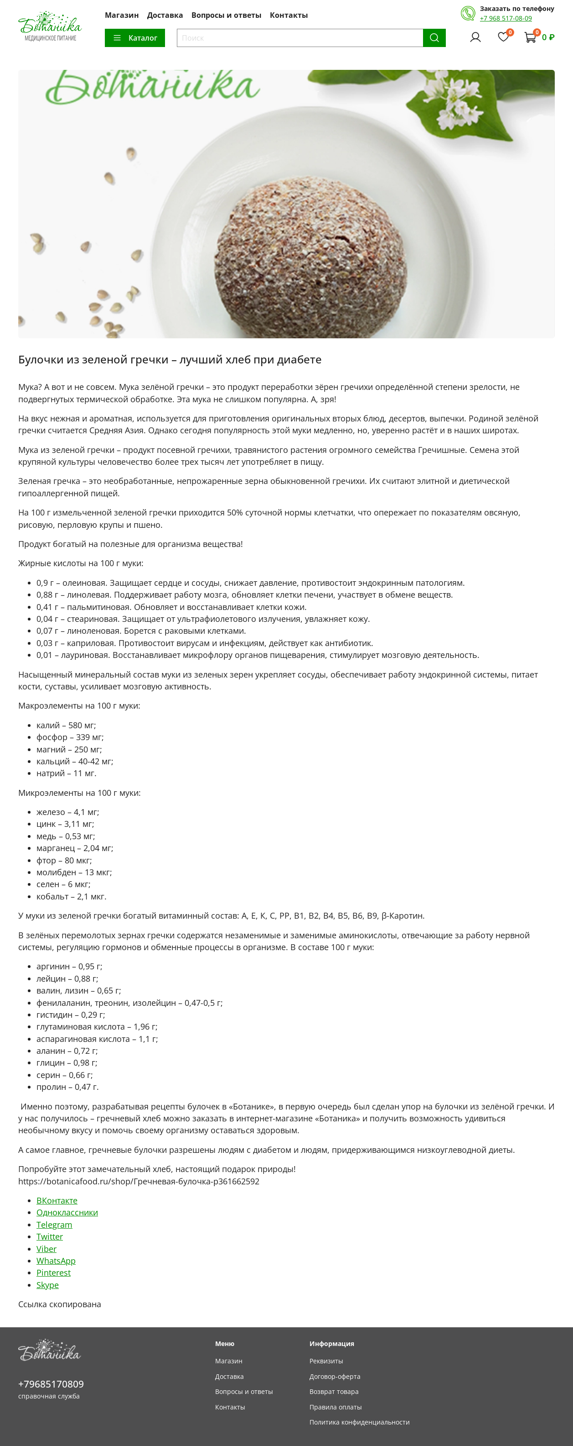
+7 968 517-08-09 (506, 18)
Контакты (289, 15)
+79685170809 (51, 1384)
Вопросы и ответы (226, 15)
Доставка (165, 15)
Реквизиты (326, 1361)
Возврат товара (334, 1391)
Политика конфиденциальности (360, 1422)
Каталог (135, 38)
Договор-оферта (335, 1376)
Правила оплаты (336, 1407)
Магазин (122, 15)
